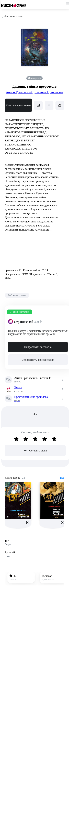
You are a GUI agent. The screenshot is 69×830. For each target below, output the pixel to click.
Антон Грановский (19, 92)
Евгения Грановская (48, 92)
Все (62, 477)
